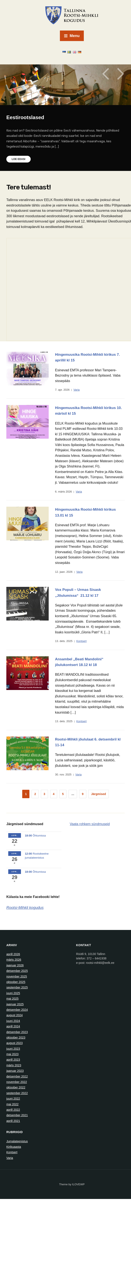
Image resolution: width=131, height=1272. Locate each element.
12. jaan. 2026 (63, 571)
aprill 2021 (13, 1121)
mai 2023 (12, 1054)
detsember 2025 (17, 970)
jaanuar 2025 (15, 1004)
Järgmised (98, 794)
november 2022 (16, 1082)
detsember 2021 (17, 1115)
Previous (105, 74)
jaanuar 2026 (15, 965)
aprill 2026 (13, 954)
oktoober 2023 (15, 1037)
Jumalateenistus (17, 1141)
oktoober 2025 (15, 982)
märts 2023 (13, 1065)
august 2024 (14, 1015)
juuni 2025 (13, 993)
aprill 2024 (13, 1026)
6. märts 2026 (63, 491)
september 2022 (17, 1093)
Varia (76, 389)
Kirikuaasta (13, 1146)
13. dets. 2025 (63, 641)
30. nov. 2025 (63, 774)
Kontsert (81, 641)
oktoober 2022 (15, 1087)
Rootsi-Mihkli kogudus (25, 908)
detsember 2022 (17, 1076)
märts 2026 (13, 959)
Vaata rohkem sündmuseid (90, 824)
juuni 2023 (13, 1048)
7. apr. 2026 (62, 389)
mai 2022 (12, 1104)
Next (120, 74)
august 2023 (14, 1043)
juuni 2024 (13, 1021)
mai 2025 (12, 998)
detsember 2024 (17, 1009)
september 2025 (17, 987)
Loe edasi (60, 159)
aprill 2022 (13, 1109)
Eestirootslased (67, 117)
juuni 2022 (13, 1098)
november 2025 (16, 976)
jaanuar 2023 (15, 1070)
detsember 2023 (17, 1032)
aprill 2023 (13, 1059)
